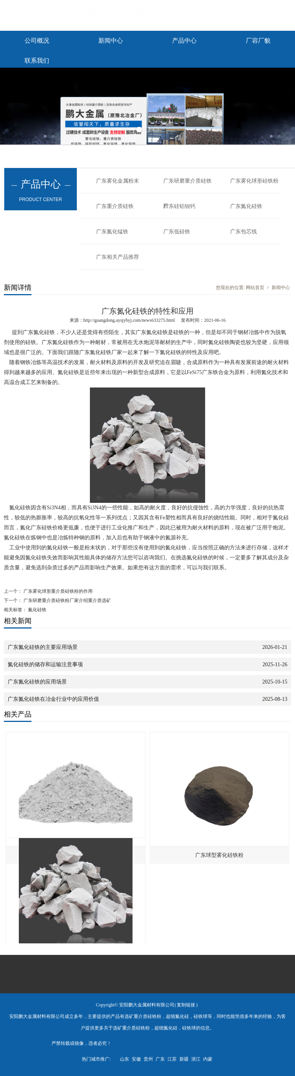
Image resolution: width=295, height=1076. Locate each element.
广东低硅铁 (176, 231)
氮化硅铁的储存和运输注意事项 (45, 664)
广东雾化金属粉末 (117, 181)
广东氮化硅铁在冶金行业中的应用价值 (53, 699)
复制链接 (186, 1005)
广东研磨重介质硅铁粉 (187, 185)
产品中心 (184, 40)
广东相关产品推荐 (117, 257)
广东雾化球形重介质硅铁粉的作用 (57, 591)
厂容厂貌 (258, 40)
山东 (124, 1059)
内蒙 (207, 1059)
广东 (160, 1059)
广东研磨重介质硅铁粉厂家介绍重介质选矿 (66, 600)
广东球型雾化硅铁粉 (219, 855)
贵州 (148, 1059)
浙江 (196, 1059)
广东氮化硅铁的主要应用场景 (43, 647)
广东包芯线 (243, 231)
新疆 (184, 1059)
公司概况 (37, 40)
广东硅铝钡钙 (179, 206)
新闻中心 (110, 40)
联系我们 (37, 60)
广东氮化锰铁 (112, 231)
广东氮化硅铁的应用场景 (37, 682)
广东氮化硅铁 (246, 206)
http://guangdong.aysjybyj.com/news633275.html (129, 320)
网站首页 (255, 287)
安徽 (136, 1059)
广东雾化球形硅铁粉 (254, 181)
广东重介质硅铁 (115, 206)
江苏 (172, 1059)
